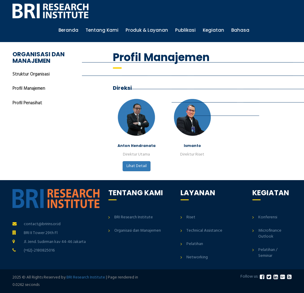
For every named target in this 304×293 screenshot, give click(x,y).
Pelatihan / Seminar (268, 252)
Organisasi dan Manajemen (137, 230)
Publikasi (185, 30)
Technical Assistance (204, 230)
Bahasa (240, 30)
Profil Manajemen (28, 88)
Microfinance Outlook (269, 233)
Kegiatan (213, 30)
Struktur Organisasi (31, 74)
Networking (197, 257)
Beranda (68, 30)
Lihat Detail (136, 166)
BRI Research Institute (133, 217)
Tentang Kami (102, 30)
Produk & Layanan (147, 30)
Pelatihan (194, 244)
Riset (190, 217)
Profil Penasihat (27, 103)
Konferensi (267, 217)
